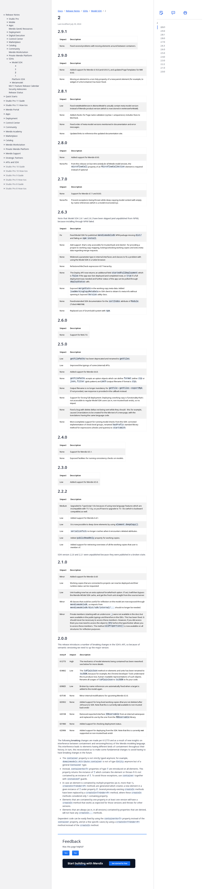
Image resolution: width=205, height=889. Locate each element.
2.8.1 (162, 34)
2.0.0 (162, 71)
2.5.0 (162, 53)
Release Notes (73, 10)
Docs (60, 10)
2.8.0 (162, 38)
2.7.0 (162, 42)
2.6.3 (162, 45)
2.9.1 (162, 27)
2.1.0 (162, 67)
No (75, 852)
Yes (66, 852)
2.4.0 (162, 56)
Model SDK (96, 10)
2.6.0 (162, 49)
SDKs (85, 10)
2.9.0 (162, 31)
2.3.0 (162, 60)
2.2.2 (162, 64)
